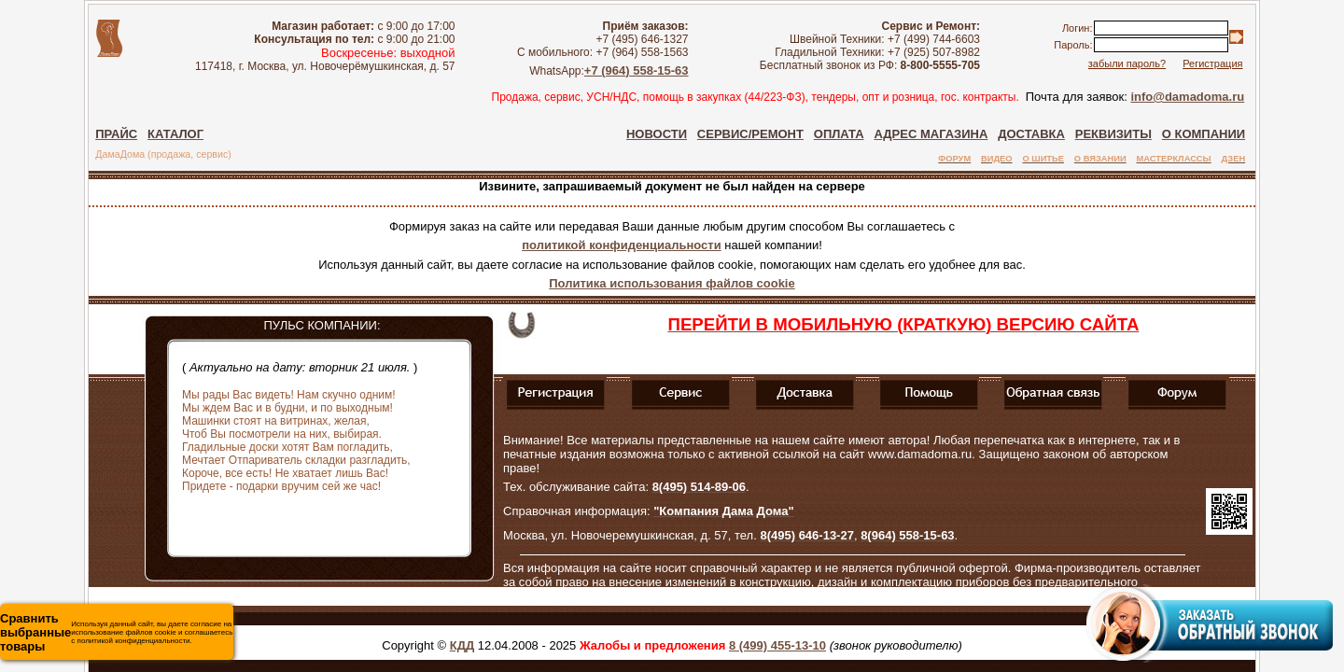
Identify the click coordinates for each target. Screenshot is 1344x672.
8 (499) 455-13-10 (777, 645)
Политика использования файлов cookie (671, 283)
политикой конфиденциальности (621, 245)
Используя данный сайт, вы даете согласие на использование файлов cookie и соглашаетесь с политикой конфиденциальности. (116, 632)
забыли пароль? (1127, 63)
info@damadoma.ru (1187, 97)
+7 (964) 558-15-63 (636, 70)
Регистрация (1212, 63)
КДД (462, 645)
